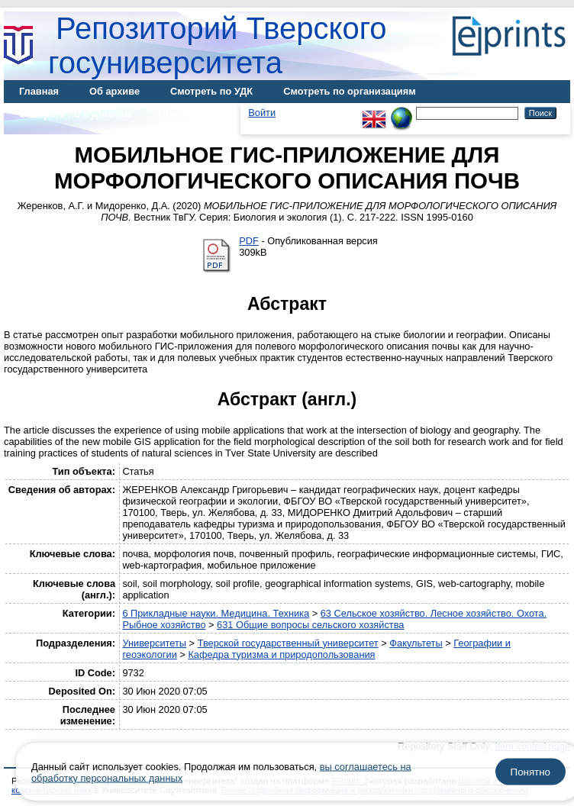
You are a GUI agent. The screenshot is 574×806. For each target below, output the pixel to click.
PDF (249, 241)
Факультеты (415, 643)
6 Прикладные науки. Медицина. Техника (215, 613)
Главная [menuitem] (39, 91)
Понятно (530, 772)
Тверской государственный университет (288, 643)
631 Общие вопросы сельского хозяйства (310, 624)
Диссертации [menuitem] (193, 114)
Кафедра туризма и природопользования (281, 654)
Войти (262, 112)
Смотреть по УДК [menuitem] (211, 91)
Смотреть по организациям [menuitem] (349, 91)
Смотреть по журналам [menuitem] (75, 114)
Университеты (154, 643)
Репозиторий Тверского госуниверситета (217, 45)
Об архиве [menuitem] (114, 91)
